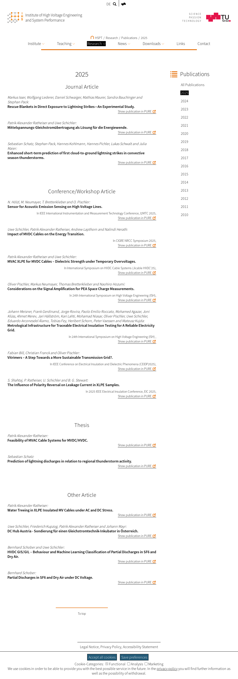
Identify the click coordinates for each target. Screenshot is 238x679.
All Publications (192, 84)
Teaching (66, 43)
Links (181, 43)
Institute (36, 43)
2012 (184, 198)
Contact (204, 43)
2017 (184, 157)
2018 (184, 149)
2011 (184, 206)
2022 (184, 117)
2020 (184, 133)
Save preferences (134, 657)
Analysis (135, 664)
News (124, 43)
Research (96, 43)
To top (82, 613)
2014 (184, 182)
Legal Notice (89, 646)
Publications (129, 38)
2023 (184, 109)
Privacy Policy (110, 646)
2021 (184, 125)
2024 (184, 101)
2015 (184, 174)
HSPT (96, 38)
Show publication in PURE (135, 111)
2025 (144, 38)
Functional (115, 664)
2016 (184, 166)
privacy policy (167, 668)
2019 (184, 141)
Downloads (153, 43)
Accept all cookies (102, 657)
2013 (184, 190)
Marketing (154, 664)
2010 (184, 214)
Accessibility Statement (140, 646)
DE (108, 4)
